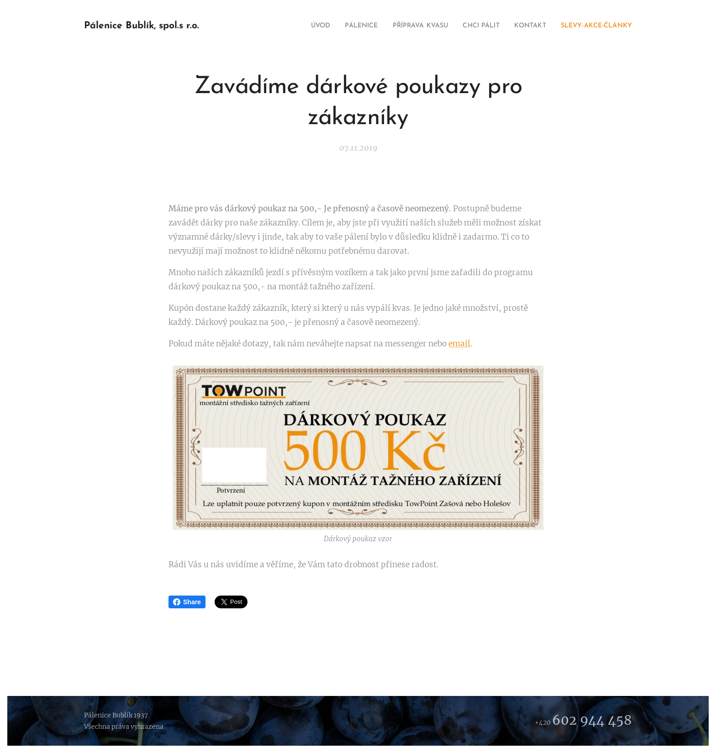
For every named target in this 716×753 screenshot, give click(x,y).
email (459, 344)
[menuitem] (289, 26)
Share (187, 602)
